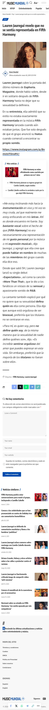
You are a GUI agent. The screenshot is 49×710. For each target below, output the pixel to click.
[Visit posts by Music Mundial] (5, 73)
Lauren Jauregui (31, 377)
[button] (5, 3)
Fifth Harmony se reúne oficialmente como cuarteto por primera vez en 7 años (32, 172)
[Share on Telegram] (27, 706)
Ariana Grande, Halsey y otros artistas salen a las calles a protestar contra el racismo (16, 561)
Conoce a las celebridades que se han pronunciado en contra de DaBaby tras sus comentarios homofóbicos (16, 513)
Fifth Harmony (18, 377)
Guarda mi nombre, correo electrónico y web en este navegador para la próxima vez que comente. (25, 464)
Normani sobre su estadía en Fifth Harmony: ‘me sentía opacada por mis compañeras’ (16, 606)
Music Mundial (13, 72)
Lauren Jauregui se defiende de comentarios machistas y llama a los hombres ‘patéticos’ (15, 529)
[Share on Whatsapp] (22, 706)
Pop (5, 19)
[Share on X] (16, 706)
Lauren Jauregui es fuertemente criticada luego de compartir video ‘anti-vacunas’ (15, 577)
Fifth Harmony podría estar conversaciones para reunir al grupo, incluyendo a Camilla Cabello (15, 497)
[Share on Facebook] (11, 706)
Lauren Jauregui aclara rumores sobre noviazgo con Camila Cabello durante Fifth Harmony (16, 545)
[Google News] (44, 698)
